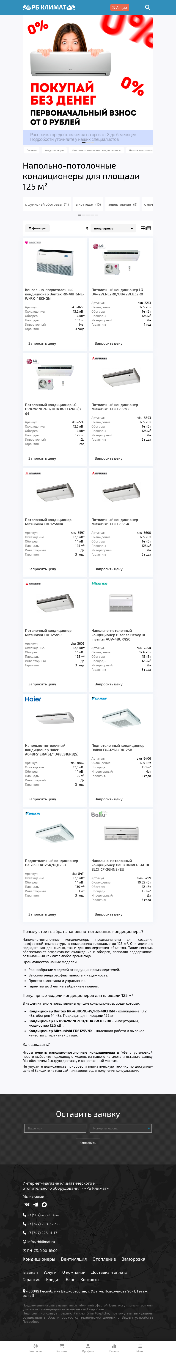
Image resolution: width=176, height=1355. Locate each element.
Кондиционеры (39, 1259)
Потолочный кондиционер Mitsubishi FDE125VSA (114, 521)
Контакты (90, 1279)
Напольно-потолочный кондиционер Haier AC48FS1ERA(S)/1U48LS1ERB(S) (51, 749)
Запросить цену (42, 343)
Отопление (104, 1259)
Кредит (53, 1279)
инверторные (122, 204)
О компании (73, 1272)
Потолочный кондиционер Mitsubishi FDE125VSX (48, 632)
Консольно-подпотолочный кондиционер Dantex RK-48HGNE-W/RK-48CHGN (54, 293)
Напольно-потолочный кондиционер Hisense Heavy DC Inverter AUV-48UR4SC (118, 634)
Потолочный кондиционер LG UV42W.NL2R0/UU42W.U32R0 (117, 291)
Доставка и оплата (109, 1272)
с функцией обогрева (47, 204)
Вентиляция (74, 1259)
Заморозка (133, 1259)
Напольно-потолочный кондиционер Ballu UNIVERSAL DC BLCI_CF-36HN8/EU (120, 864)
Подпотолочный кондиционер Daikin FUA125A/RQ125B (51, 862)
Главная (30, 1272)
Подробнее (95, 1309)
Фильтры (37, 228)
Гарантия (31, 1279)
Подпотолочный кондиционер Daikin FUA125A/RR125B (118, 747)
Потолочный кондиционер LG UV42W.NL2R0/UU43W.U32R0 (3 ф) (53, 408)
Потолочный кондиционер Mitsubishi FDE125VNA (48, 521)
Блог (70, 1279)
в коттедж (88, 204)
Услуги (50, 1272)
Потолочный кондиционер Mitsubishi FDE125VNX (114, 406)
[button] (83, 142)
